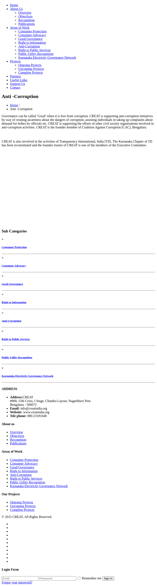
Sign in (108, 578)
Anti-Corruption (29, 46)
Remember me (90, 578)
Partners (15, 76)
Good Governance (30, 39)
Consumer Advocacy (32, 35)
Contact (15, 87)
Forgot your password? (17, 582)
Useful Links (18, 80)
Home (14, 5)
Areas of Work (20, 27)
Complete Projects (30, 72)
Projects (15, 61)
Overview (24, 12)
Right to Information (32, 42)
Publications (26, 24)
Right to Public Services (34, 50)
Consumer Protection (32, 31)
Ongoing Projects (30, 65)
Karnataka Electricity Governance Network (47, 57)
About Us (16, 9)
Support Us (17, 84)
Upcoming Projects (31, 69)
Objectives (25, 16)
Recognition (26, 20)
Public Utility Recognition (35, 54)
